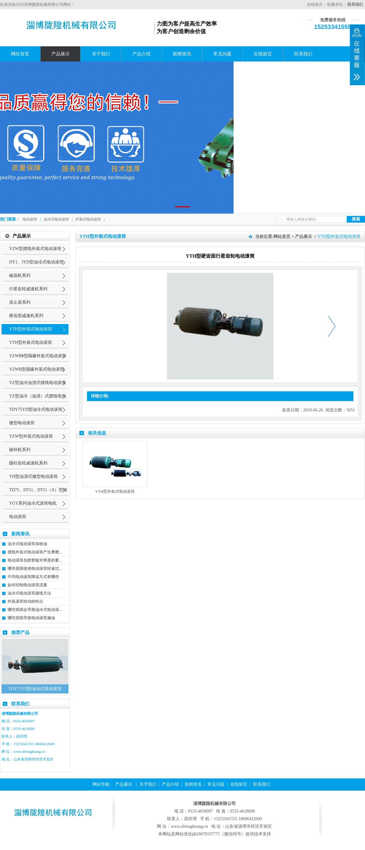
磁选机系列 (19, 275)
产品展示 (60, 53)
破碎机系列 (19, 449)
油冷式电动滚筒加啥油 (27, 543)
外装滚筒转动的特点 (25, 601)
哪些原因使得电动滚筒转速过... (35, 568)
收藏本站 (335, 4)
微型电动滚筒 (22, 423)
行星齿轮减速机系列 (28, 289)
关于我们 (101, 53)
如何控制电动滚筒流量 (27, 585)
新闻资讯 (182, 53)
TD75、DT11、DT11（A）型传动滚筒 (38, 495)
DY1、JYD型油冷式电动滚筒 (36, 262)
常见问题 (222, 53)
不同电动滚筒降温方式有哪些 (33, 576)
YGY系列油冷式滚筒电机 (33, 503)
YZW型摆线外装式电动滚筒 (35, 248)
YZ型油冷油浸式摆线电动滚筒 (37, 382)
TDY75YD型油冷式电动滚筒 (35, 409)
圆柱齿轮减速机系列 (28, 463)
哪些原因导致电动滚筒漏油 (31, 617)
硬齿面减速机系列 (26, 315)
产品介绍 (141, 53)
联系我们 (303, 53)
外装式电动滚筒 (88, 219)
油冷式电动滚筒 (56, 219)
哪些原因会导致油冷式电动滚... (35, 609)
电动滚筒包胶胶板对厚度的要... (35, 560)
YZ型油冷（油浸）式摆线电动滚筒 (37, 401)
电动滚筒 (30, 219)
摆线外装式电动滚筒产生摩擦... (35, 552)
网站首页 (20, 53)
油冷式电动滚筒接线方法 (29, 593)
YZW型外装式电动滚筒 (31, 436)
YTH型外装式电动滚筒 (30, 329)
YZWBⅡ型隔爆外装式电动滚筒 (37, 356)
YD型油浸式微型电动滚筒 (33, 476)
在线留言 (315, 4)
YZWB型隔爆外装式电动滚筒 (36, 369)
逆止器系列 (19, 302)
